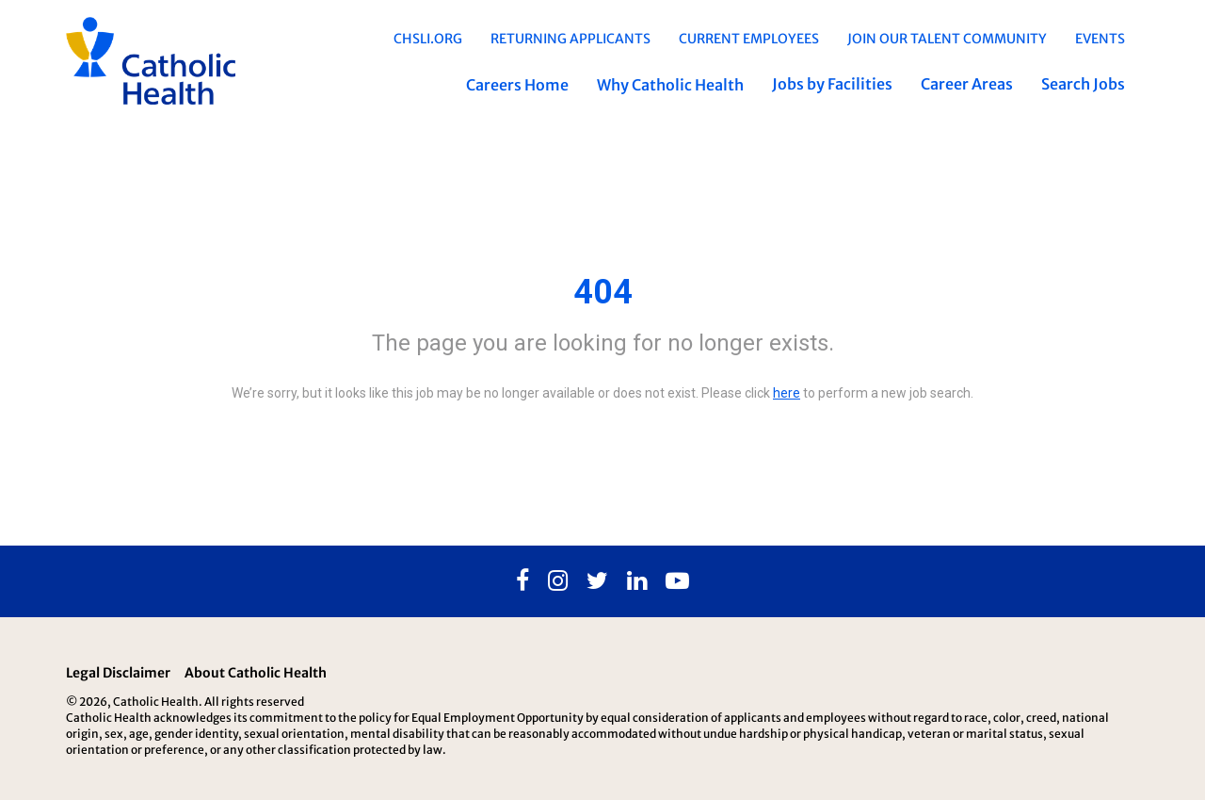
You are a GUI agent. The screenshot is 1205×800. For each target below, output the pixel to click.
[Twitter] (597, 581)
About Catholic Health (256, 672)
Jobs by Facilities (832, 83)
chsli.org (428, 38)
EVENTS (1100, 38)
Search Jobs (1083, 83)
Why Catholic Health (670, 84)
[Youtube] (677, 581)
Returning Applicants (570, 38)
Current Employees (749, 38)
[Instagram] (558, 581)
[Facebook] (522, 581)
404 (603, 292)
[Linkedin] (637, 581)
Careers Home (517, 84)
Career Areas (967, 83)
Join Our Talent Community (947, 38)
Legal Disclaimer (118, 672)
